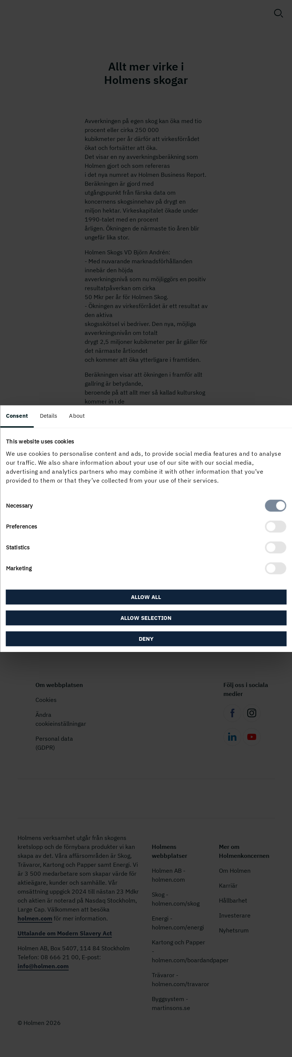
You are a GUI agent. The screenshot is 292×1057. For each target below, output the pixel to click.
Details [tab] (48, 415)
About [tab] (77, 415)
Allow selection (146, 617)
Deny (146, 638)
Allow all (146, 596)
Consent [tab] (17, 415)
